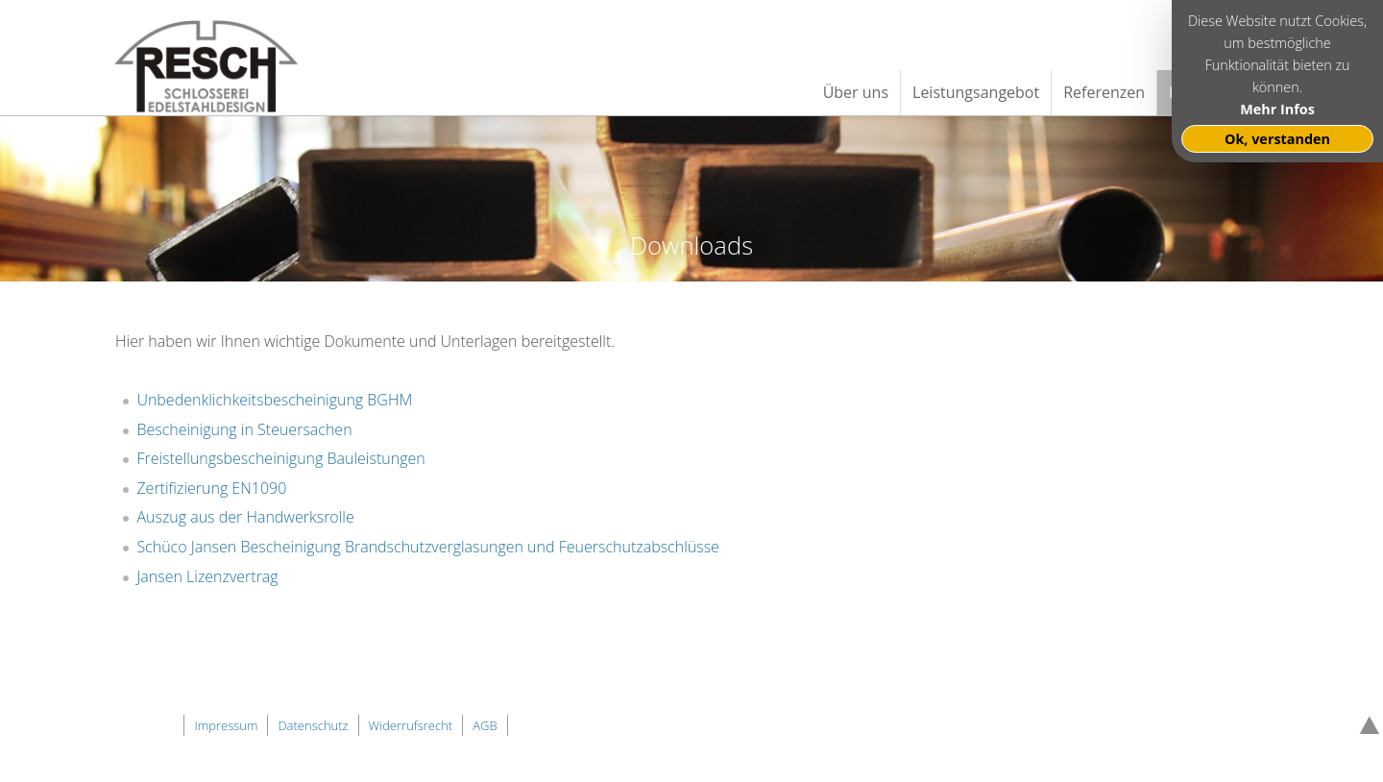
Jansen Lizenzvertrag (207, 576)
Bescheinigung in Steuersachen (244, 429)
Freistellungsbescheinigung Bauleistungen (280, 458)
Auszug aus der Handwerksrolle (244, 516)
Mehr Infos (1277, 109)
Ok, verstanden (1277, 139)
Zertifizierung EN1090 (211, 488)
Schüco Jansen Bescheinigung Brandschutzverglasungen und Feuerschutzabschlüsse (427, 546)
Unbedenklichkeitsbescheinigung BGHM (274, 399)
